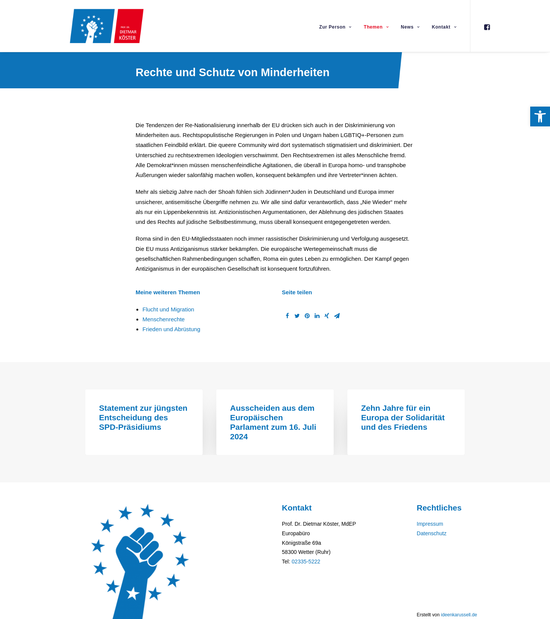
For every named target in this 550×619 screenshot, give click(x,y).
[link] (540, 116)
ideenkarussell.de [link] (459, 614)
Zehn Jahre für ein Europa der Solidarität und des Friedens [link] (402, 417)
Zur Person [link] (335, 27)
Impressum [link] (430, 524)
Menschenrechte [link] (163, 319)
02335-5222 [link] (306, 561)
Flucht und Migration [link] (168, 309)
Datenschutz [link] (431, 533)
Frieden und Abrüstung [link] (171, 329)
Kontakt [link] (444, 27)
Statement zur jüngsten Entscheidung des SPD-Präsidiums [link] (143, 417)
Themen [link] (376, 27)
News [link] (410, 27)
